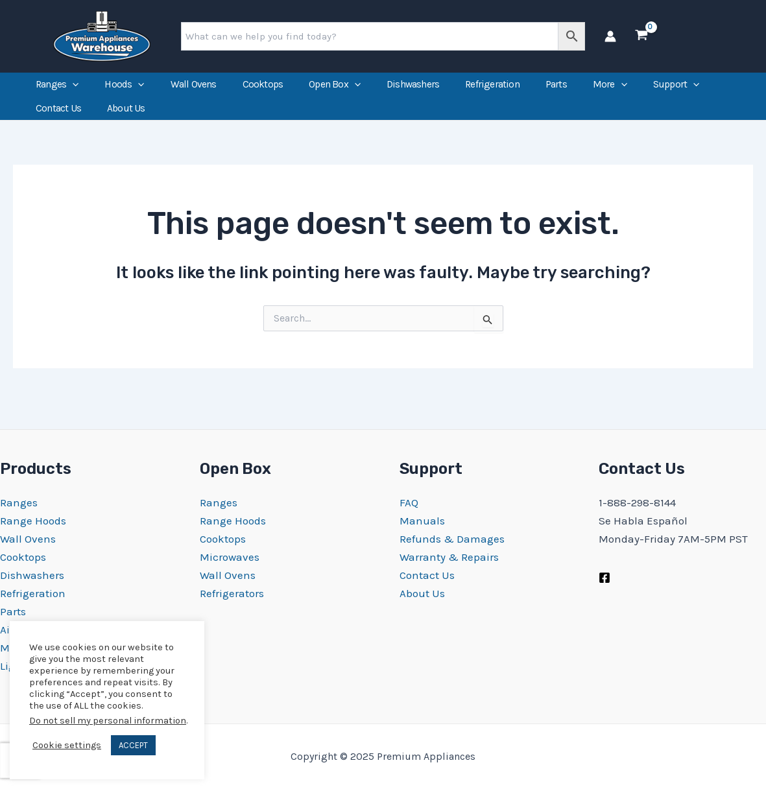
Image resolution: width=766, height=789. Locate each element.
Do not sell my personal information (107, 720)
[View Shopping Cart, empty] (641, 36)
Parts (556, 89)
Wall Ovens (194, 89)
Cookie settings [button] (66, 745)
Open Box (335, 89)
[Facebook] (604, 577)
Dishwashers (413, 89)
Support (676, 89)
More (610, 89)
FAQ (409, 502)
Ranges (57, 89)
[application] (72, 89)
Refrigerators (232, 593)
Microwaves (229, 556)
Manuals (422, 520)
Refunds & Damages (452, 538)
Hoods (124, 89)
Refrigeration (492, 89)
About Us (126, 121)
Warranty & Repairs (449, 556)
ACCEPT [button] (133, 745)
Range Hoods (33, 520)
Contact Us (58, 121)
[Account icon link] (610, 36)
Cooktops (263, 89)
